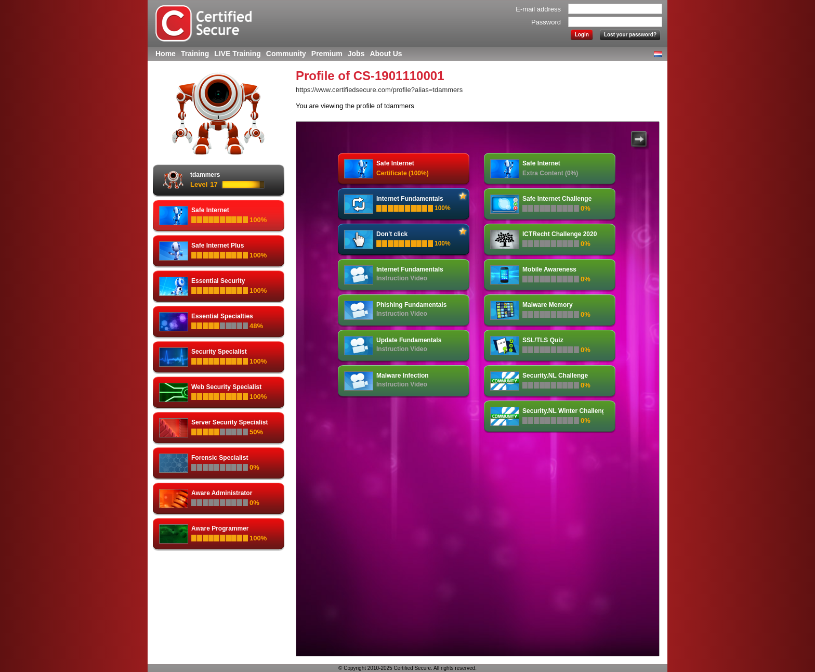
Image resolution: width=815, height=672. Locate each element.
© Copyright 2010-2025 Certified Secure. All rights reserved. (407, 668)
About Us (386, 53)
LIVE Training (237, 53)
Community (286, 53)
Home (165, 53)
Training (195, 53)
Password (546, 22)
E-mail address (538, 9)
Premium (327, 53)
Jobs (356, 53)
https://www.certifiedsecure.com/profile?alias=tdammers (379, 90)
